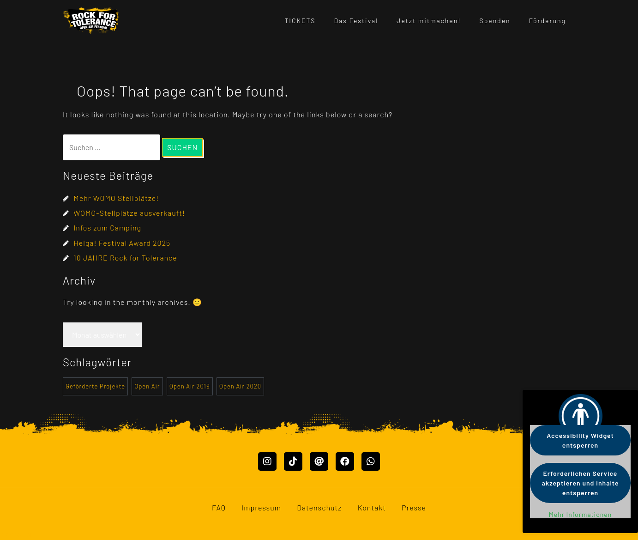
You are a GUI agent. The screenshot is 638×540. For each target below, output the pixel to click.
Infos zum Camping (107, 227)
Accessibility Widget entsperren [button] (580, 440)
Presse (414, 507)
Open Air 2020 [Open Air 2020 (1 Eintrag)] (240, 386)
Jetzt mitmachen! (429, 20)
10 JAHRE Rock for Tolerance (125, 257)
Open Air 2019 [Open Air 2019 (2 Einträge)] (189, 386)
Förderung (547, 20)
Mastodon (17, 533)
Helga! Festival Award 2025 (121, 242)
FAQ (219, 507)
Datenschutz (319, 507)
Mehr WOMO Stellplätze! (116, 198)
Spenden (495, 20)
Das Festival (356, 20)
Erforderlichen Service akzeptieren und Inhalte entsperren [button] (580, 483)
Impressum (261, 507)
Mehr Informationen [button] (580, 514)
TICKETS (299, 20)
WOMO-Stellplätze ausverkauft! (129, 212)
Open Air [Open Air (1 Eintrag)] (147, 386)
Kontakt (372, 507)
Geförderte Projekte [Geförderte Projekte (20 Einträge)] (95, 386)
